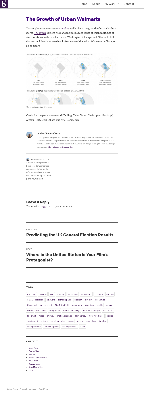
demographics (42, 166)
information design (35, 172)
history (109, 305)
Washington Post (69, 326)
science (44, 321)
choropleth (73, 294)
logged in (46, 206)
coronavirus (86, 294)
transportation (34, 326)
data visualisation (35, 299)
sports (80, 321)
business (30, 166)
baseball (42, 294)
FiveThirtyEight (62, 305)
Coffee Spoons (13, 389)
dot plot (88, 299)
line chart (31, 316)
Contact (129, 3)
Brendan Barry (37, 159)
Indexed (32, 354)
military (50, 316)
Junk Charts (33, 361)
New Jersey (80, 316)
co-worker (63, 28)
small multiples (38, 175)
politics (110, 316)
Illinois (30, 310)
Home (83, 3)
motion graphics (64, 316)
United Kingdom (51, 326)
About (96, 3)
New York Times (96, 316)
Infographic (41, 162)
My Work (110, 3)
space (71, 321)
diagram (78, 299)
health (100, 305)
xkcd (82, 326)
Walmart (39, 178)
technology (91, 321)
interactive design (91, 310)
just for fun (108, 310)
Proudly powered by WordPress (35, 389)
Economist (32, 305)
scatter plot (32, 321)
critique (109, 294)
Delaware (50, 299)
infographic (42, 169)
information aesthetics (38, 357)
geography (77, 305)
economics (31, 169)
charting (61, 294)
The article (40, 32)
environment (46, 305)
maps (47, 172)
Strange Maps (34, 364)
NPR (28, 175)
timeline (102, 321)
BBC (52, 294)
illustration (41, 310)
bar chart (31, 294)
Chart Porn (33, 348)
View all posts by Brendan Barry (61, 147)
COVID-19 (99, 294)
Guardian (89, 305)
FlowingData (34, 351)
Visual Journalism (36, 367)
